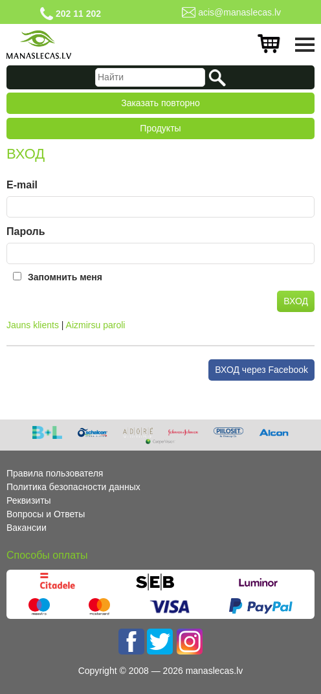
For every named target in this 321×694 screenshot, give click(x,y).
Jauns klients (32, 325)
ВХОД (295, 301)
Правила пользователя (54, 473)
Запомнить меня (65, 277)
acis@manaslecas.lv (239, 12)
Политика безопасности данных (73, 487)
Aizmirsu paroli (96, 325)
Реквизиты (28, 500)
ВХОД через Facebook (261, 369)
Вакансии (26, 527)
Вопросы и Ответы (45, 514)
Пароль (25, 231)
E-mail (22, 184)
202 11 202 (78, 13)
